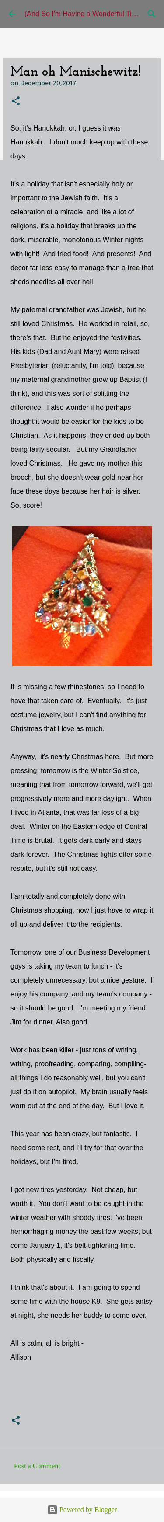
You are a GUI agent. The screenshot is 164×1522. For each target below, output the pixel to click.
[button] (15, 101)
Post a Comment (37, 1466)
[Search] (152, 13)
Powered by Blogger (82, 1509)
